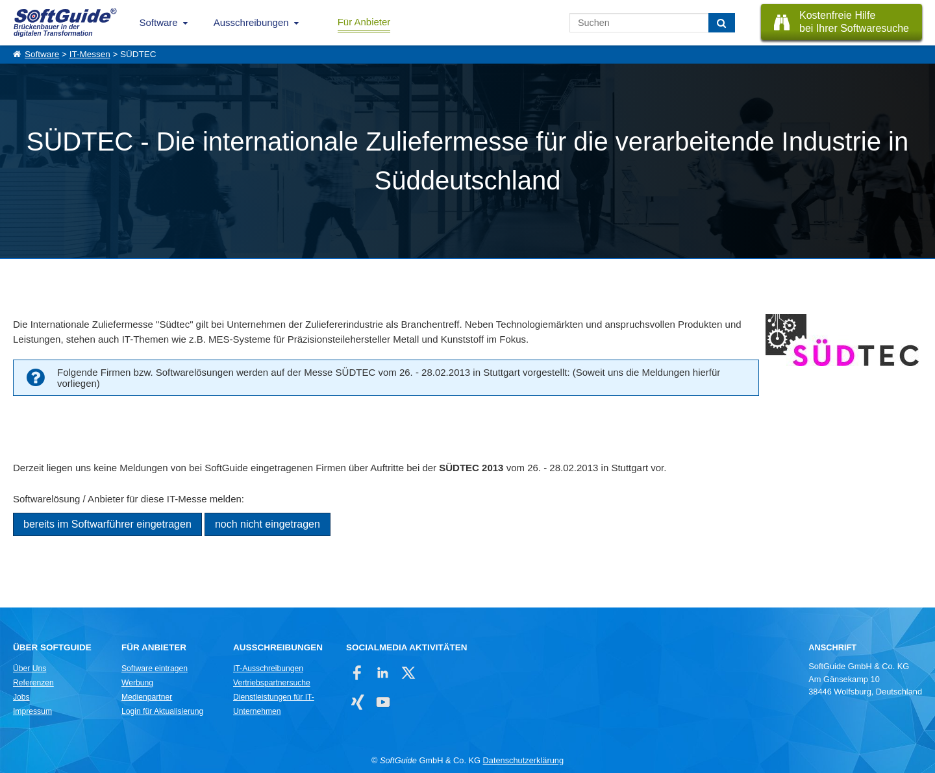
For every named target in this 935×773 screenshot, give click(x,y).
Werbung (137, 682)
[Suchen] (721, 22)
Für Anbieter (364, 21)
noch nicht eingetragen (267, 524)
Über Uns (29, 668)
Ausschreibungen (251, 22)
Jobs (21, 697)
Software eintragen (154, 668)
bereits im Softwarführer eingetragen (107, 524)
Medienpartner (146, 697)
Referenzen (33, 682)
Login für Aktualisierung (162, 711)
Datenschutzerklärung (523, 760)
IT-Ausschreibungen (268, 668)
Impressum (32, 711)
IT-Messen (89, 54)
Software (159, 22)
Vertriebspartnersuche (271, 682)
